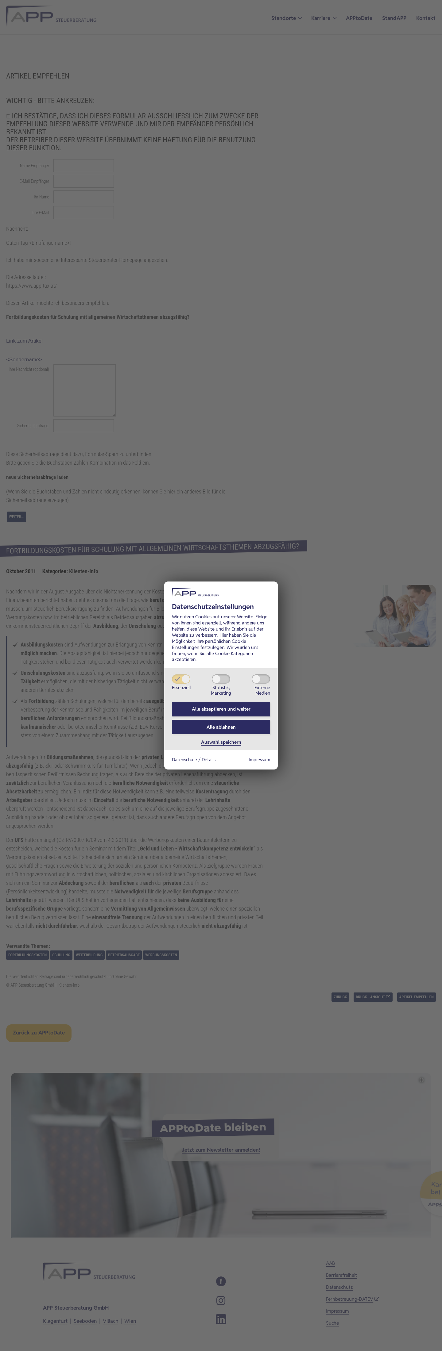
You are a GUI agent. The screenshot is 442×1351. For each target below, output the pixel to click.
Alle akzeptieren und (221, 708)
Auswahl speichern (221, 744)
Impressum (259, 761)
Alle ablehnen (221, 728)
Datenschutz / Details (193, 761)
